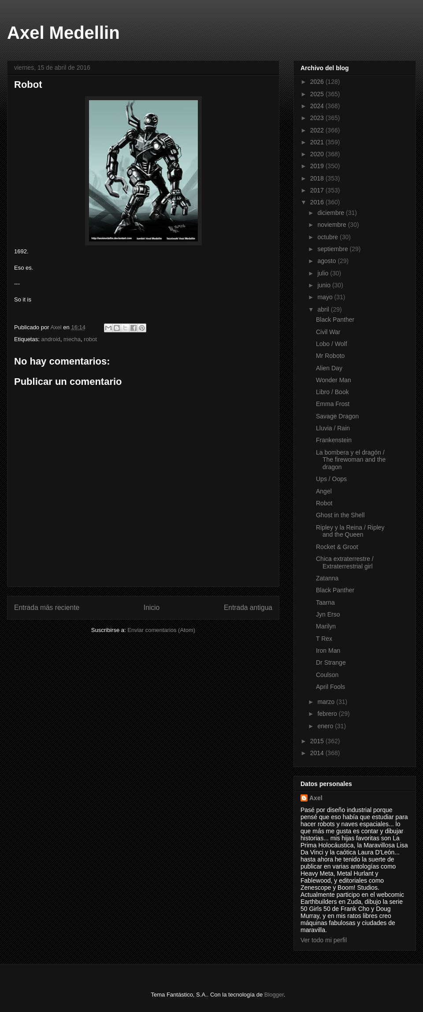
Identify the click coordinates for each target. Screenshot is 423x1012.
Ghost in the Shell (340, 515)
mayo (325, 297)
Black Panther (335, 319)
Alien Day (329, 368)
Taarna (325, 602)
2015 (318, 741)
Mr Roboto (330, 355)
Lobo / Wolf (331, 343)
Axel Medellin (63, 32)
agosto (327, 260)
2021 (318, 142)
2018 (318, 178)
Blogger (274, 994)
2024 (318, 105)
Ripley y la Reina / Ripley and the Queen (350, 531)
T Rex (324, 638)
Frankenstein (334, 440)
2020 (318, 154)
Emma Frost (332, 403)
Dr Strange (331, 662)
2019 (318, 165)
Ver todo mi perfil (324, 940)
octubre (328, 237)
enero (326, 726)
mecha (72, 339)
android (50, 339)
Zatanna (327, 578)
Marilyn (326, 626)
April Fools (330, 686)
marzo (326, 701)
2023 (318, 117)
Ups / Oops (331, 478)
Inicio (152, 607)
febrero (327, 713)
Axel (316, 797)
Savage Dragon (337, 416)
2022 (318, 130)
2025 (318, 94)
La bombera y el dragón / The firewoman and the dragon (351, 460)
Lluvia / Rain (333, 428)
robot (90, 339)
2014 (318, 752)
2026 (318, 81)
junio (324, 285)
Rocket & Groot (337, 546)
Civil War (328, 331)
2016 (318, 202)
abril (323, 309)
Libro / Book (332, 391)
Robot (324, 503)
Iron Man (328, 650)
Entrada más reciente (46, 607)
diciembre (331, 212)
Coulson (327, 674)
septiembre (333, 248)
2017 (318, 190)
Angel (324, 491)
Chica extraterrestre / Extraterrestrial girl (345, 562)
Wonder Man (333, 380)
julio (323, 273)
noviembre (332, 224)
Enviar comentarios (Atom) (161, 630)
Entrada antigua (248, 607)
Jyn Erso (328, 614)
